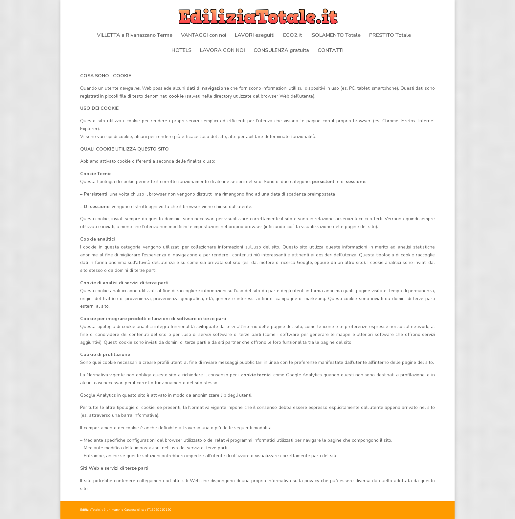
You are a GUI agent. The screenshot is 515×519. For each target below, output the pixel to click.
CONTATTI (331, 51)
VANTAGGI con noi (203, 36)
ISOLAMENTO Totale (335, 36)
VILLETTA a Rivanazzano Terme (134, 36)
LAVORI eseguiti (255, 36)
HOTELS (181, 51)
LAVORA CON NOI (222, 51)
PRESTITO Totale (390, 36)
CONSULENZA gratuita (281, 51)
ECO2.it (292, 36)
